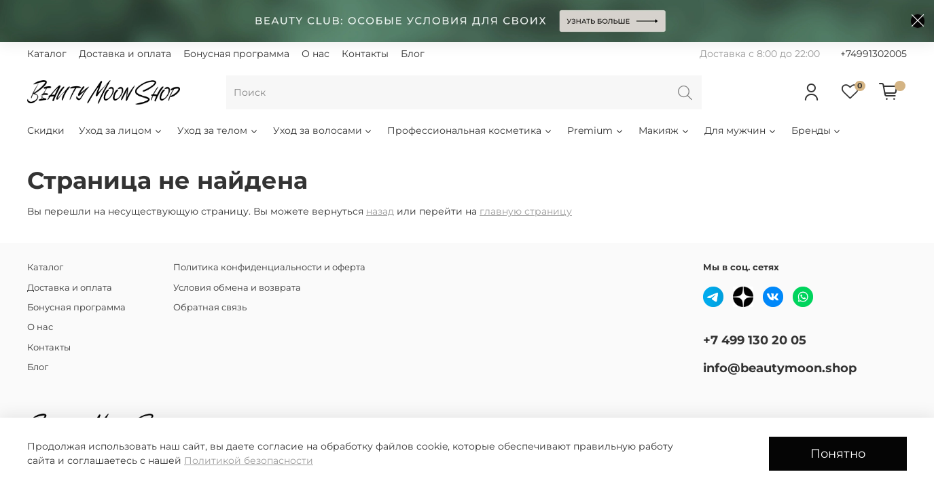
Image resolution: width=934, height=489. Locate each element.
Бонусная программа (236, 54)
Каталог (47, 54)
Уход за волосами (323, 130)
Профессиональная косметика (470, 130)
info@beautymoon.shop (780, 368)
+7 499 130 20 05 (754, 340)
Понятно (837, 453)
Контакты (365, 54)
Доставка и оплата (125, 54)
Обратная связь (210, 307)
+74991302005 (873, 54)
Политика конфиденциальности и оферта (269, 267)
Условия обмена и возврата (237, 288)
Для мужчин (740, 130)
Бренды (816, 130)
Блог (413, 54)
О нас (315, 54)
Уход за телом (218, 130)
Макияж (664, 130)
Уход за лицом (121, 130)
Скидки (46, 130)
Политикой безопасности (248, 460)
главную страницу (526, 211)
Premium (595, 130)
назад (380, 211)
